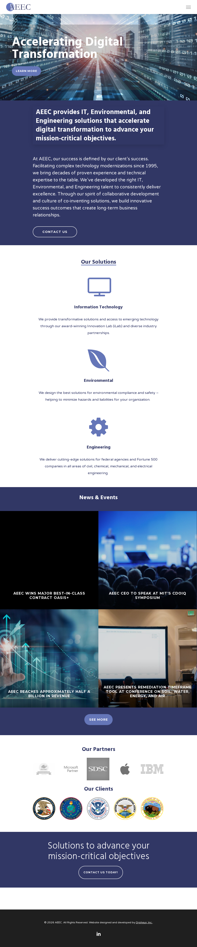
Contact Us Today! (100, 872)
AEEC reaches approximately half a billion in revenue (49, 694)
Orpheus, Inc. (144, 922)
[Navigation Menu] (188, 7)
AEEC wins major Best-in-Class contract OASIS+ (49, 595)
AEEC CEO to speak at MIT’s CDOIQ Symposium (147, 595)
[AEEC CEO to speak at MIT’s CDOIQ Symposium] (147, 560)
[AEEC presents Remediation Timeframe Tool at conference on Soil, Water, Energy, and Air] (147, 658)
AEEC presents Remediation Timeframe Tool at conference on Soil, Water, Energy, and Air (148, 691)
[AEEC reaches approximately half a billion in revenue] (49, 658)
